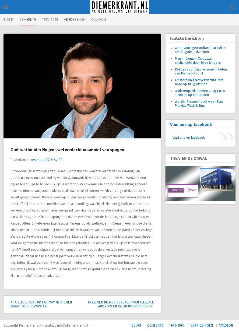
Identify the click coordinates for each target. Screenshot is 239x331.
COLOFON (98, 19)
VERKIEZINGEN (74, 19)
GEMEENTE (28, 19)
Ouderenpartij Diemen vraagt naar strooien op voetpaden (200, 93)
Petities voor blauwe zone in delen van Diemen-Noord (201, 71)
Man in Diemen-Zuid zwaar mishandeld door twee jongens (198, 61)
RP (60, 160)
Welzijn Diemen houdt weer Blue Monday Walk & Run (199, 104)
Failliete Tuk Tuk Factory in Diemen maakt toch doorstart (41, 304)
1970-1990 (50, 19)
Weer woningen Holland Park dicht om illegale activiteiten (200, 50)
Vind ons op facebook (191, 124)
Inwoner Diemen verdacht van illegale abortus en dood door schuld (121, 304)
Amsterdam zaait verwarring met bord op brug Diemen (199, 82)
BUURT (9, 19)
